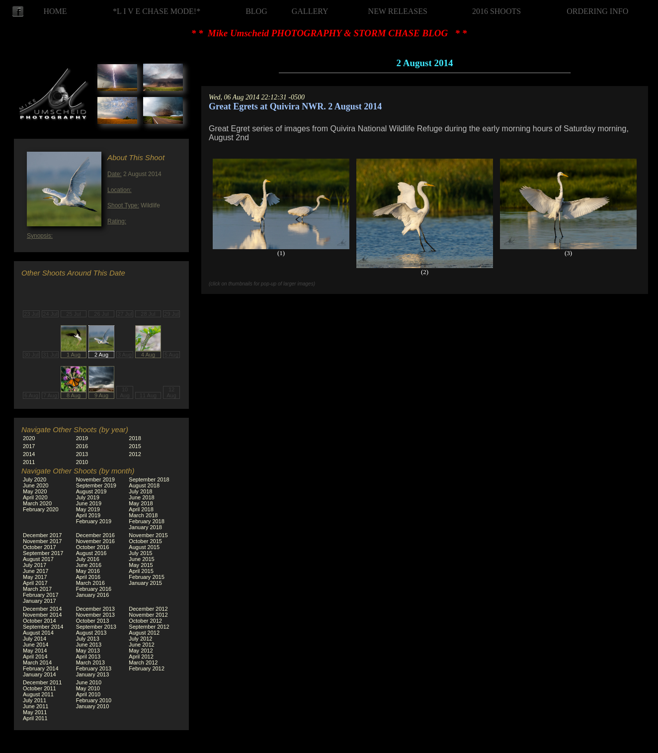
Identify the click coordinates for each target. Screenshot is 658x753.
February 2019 (94, 521)
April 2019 (88, 515)
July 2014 (34, 639)
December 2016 (95, 535)
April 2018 (141, 509)
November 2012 (148, 615)
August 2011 (38, 694)
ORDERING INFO (597, 11)
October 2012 (145, 621)
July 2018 (140, 491)
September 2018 (149, 479)
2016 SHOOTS (496, 11)
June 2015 (141, 559)
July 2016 (87, 559)
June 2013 (88, 645)
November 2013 (95, 615)
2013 (82, 454)
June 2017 (35, 571)
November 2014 (42, 615)
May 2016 (88, 571)
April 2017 (35, 583)
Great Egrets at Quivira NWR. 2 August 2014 (295, 106)
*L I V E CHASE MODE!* (156, 11)
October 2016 (92, 547)
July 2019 (87, 497)
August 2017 (38, 559)
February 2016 (94, 589)
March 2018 (143, 515)
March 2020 (37, 503)
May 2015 (141, 565)
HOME (55, 11)
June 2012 (141, 645)
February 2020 (41, 509)
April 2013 (88, 656)
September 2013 (96, 627)
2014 (29, 454)
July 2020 (34, 479)
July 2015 (140, 553)
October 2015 (145, 541)
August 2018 (144, 485)
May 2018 (141, 503)
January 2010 (92, 706)
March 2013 (90, 662)
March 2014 (37, 662)
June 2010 (88, 682)
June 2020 (35, 485)
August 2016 (91, 553)
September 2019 (96, 485)
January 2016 (92, 595)
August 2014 (38, 633)
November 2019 (95, 479)
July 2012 (140, 639)
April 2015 (141, 571)
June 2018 (141, 497)
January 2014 (39, 674)
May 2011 (35, 712)
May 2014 (35, 651)
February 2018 (146, 521)
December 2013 (95, 609)
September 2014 (43, 627)
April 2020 (35, 497)
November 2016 (95, 541)
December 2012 (148, 609)
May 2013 (88, 651)
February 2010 (94, 700)
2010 (82, 462)
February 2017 (41, 595)
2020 (29, 438)
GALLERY (310, 11)
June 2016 (88, 565)
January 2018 (145, 527)
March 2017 (37, 589)
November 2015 (148, 535)
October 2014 (39, 621)
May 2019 (88, 509)
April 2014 (35, 656)
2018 (135, 438)
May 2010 (88, 688)
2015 (135, 446)
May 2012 (141, 651)
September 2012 (149, 627)
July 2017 (34, 565)
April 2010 (88, 694)
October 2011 (39, 688)
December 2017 (42, 535)
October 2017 (39, 547)
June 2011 (35, 706)
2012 (135, 454)
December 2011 (42, 682)
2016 (82, 446)
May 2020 (35, 491)
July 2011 (34, 700)
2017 (29, 446)
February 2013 (94, 668)
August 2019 (91, 491)
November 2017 (42, 541)
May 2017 (35, 577)
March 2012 (143, 662)
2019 (82, 438)
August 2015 (144, 547)
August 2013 (91, 633)
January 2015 (145, 583)
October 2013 (92, 621)
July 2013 (87, 639)
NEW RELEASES (397, 11)
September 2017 (43, 553)
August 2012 (144, 633)
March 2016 (90, 583)
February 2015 (146, 577)
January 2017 (39, 601)
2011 (29, 462)
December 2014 (42, 609)
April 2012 (141, 656)
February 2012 (146, 668)
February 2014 (41, 668)
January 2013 (92, 674)
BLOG (256, 11)
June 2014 (35, 645)
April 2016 (88, 577)
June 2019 (88, 503)
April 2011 (35, 718)
